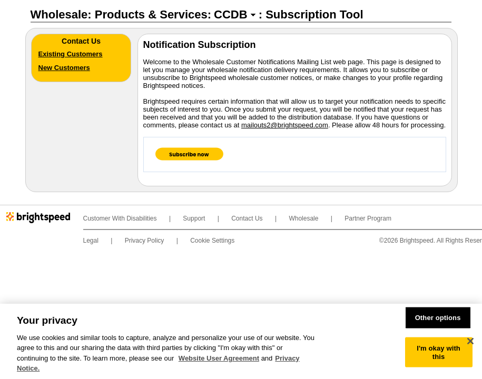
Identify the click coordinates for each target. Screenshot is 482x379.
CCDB (231, 14)
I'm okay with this (438, 352)
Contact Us (246, 218)
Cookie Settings (212, 240)
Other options (438, 318)
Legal (91, 240)
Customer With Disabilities (120, 218)
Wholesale (303, 218)
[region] (241, 341)
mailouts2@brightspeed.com (284, 125)
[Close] (470, 341)
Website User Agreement (219, 358)
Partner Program (368, 218)
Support (194, 218)
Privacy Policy (144, 240)
